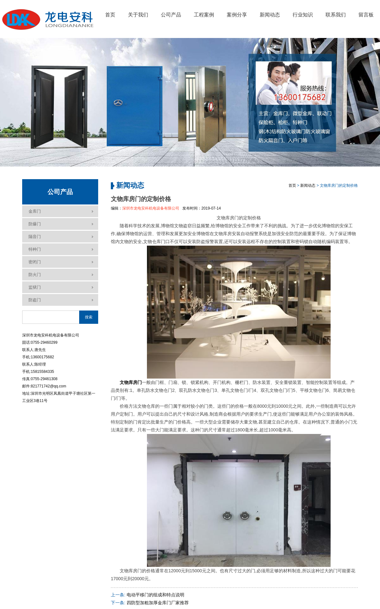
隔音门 (34, 236)
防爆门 (34, 224)
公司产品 (171, 14)
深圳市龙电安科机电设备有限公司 (150, 208)
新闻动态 (270, 14)
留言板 (366, 14)
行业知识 (303, 14)
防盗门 (34, 300)
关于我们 (138, 14)
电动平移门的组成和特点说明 (155, 594)
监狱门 (34, 287)
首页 (110, 14)
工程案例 (204, 14)
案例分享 (237, 14)
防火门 (34, 274)
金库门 (34, 211)
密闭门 (34, 262)
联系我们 (336, 14)
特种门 (34, 249)
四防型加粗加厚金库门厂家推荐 (158, 602)
